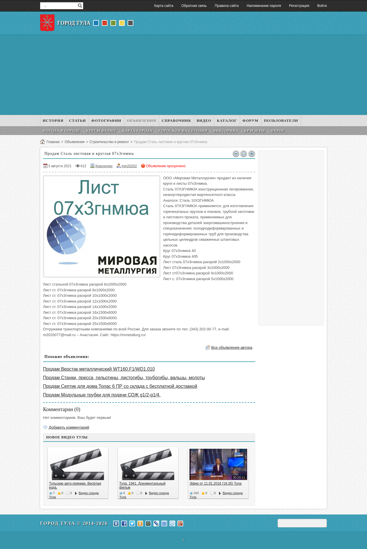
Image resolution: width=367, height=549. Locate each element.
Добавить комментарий (69, 427)
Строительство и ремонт (109, 142)
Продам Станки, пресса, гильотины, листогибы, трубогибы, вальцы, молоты (124, 377)
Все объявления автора (231, 347)
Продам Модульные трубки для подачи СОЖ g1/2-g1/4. (102, 394)
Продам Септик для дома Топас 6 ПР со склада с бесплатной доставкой (120, 386)
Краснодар (104, 166)
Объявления (74, 142)
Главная (53, 142)
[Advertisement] (183, 74)
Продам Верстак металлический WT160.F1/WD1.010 (99, 369)
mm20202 (129, 166)
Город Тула (73, 23)
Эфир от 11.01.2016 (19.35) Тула (215, 483)
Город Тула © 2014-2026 (74, 523)
